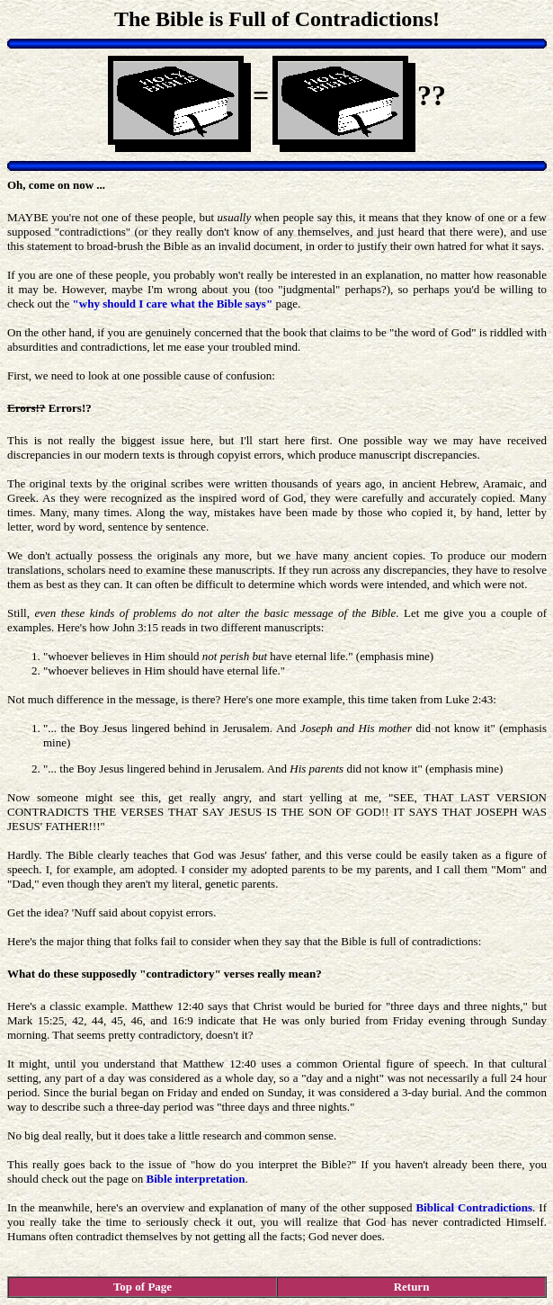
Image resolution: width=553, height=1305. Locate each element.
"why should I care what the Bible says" (173, 303)
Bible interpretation (196, 1178)
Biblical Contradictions (473, 1207)
